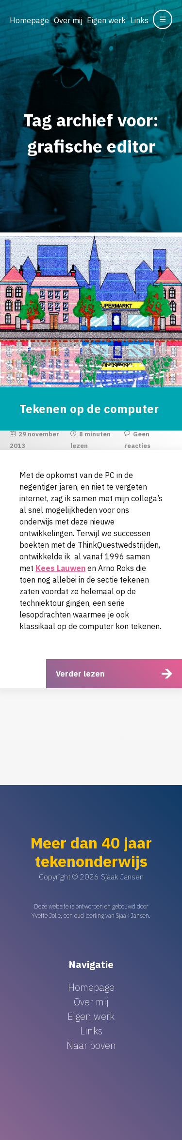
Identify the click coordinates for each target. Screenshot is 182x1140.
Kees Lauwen (60, 568)
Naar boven (91, 1045)
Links (140, 20)
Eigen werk (106, 20)
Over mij (68, 20)
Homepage (29, 20)
